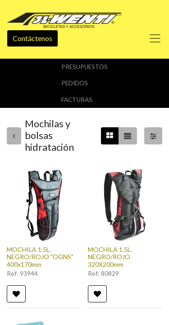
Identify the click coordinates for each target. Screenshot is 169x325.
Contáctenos (32, 38)
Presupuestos (84, 66)
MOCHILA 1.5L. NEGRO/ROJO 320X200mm (110, 257)
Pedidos (74, 83)
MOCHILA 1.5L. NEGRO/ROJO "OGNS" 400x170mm (40, 257)
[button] (16, 293)
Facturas (76, 99)
